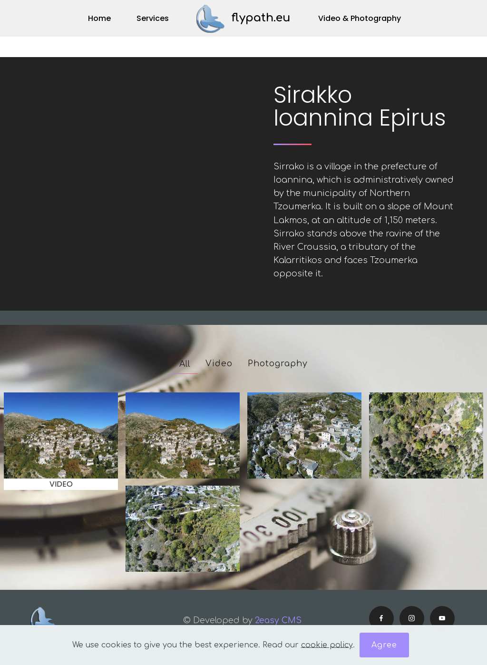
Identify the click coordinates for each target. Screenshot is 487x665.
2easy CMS (279, 620)
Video (219, 363)
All (184, 364)
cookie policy (327, 644)
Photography (278, 363)
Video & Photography (359, 18)
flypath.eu (261, 17)
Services (152, 18)
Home (99, 18)
